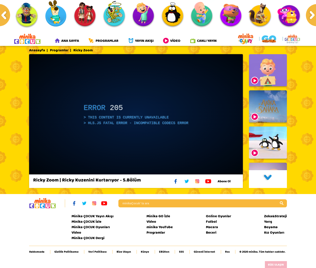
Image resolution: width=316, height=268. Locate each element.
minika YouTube (159, 227)
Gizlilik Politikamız (66, 252)
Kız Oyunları (274, 232)
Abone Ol (227, 181)
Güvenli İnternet (204, 252)
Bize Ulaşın (124, 252)
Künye (145, 252)
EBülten (164, 252)
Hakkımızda (36, 252)
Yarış (268, 221)
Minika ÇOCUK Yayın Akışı (93, 216)
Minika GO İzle (158, 216)
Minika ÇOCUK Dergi (88, 238)
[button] (268, 179)
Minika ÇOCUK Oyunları (91, 227)
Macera (212, 227)
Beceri (211, 232)
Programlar (59, 50)
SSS (181, 252)
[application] (136, 114)
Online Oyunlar (218, 216)
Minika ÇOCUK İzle (86, 221)
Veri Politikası (97, 252)
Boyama (271, 227)
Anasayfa (37, 50)
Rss (227, 252)
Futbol (211, 221)
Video (76, 232)
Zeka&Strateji (275, 216)
